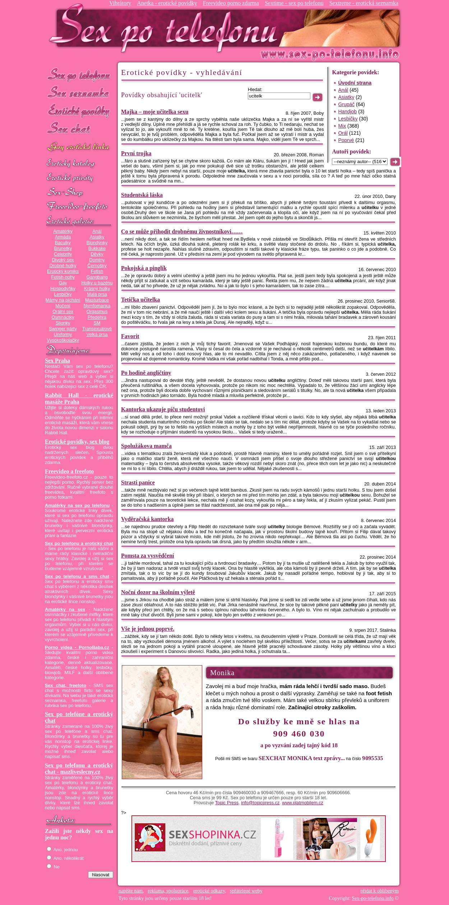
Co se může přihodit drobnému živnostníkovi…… (182, 231)
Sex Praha (57, 360)
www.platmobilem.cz (302, 802)
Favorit (130, 336)
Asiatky (97, 237)
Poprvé (346, 140)
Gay (63, 282)
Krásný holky (97, 288)
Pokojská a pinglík (144, 268)
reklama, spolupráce (168, 891)
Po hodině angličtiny (146, 373)
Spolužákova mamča (146, 446)
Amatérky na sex (65, 609)
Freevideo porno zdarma (231, 3)
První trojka (136, 153)
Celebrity (63, 254)
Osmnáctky (62, 317)
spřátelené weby (246, 891)
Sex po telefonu (79, 74)
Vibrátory (120, 3)
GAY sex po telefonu (79, 147)
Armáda (63, 237)
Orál (342, 133)
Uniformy (63, 334)
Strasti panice (138, 482)
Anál (96, 231)
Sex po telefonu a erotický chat (79, 543)
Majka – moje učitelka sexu (155, 112)
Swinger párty (63, 328)
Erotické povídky (79, 111)
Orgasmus (97, 311)
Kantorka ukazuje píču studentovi (163, 409)
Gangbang (96, 277)
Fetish (97, 271)
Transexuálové (97, 328)
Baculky (63, 242)
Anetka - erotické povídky (167, 3)
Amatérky (62, 231)
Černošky (96, 265)
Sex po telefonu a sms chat (77, 576)
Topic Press (227, 802)
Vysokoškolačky (63, 340)
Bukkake (97, 248)
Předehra (97, 317)
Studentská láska (142, 195)
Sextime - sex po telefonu (294, 3)
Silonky (63, 323)
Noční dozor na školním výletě (158, 592)
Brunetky (63, 248)
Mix (342, 126)
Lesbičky (62, 294)
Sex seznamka (79, 93)
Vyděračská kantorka (147, 519)
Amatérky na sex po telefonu (77, 505)
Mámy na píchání (62, 300)
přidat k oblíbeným (379, 891)
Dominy (97, 259)
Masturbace (97, 300)
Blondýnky (97, 242)
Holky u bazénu (96, 282)
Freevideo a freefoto (69, 471)
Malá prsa (97, 294)
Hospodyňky (62, 288)
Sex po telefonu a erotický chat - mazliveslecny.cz (79, 768)
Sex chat (79, 129)
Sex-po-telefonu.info (373, 898)
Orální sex (62, 311)
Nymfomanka (97, 305)
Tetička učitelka (140, 300)
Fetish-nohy (63, 277)
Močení (62, 305)
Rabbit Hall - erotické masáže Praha (79, 398)
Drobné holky (63, 265)
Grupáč (346, 104)
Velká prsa (96, 334)
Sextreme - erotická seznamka (363, 3)
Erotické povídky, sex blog (77, 442)
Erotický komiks (63, 271)
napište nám (131, 891)
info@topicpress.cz (260, 802)
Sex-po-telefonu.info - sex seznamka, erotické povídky (166, 28)
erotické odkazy (209, 891)
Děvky (97, 254)
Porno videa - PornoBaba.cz (77, 647)
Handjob (347, 111)
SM (97, 323)
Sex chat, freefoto (65, 685)
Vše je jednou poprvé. (147, 629)
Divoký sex (63, 259)
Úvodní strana (354, 83)
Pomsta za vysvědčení (147, 556)
